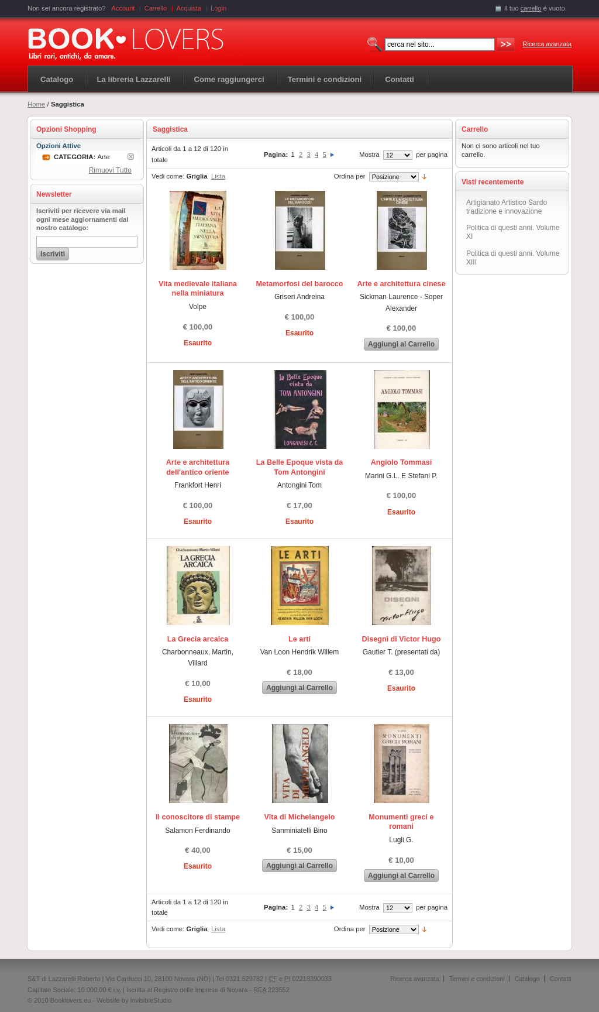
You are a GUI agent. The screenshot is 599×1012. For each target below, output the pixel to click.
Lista (218, 176)
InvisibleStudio (150, 1000)
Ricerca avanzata (547, 43)
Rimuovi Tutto (110, 170)
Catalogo (56, 79)
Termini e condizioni (477, 978)
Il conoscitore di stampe (198, 817)
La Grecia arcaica (197, 639)
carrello (531, 8)
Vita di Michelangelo (299, 817)
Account (123, 8)
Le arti (299, 639)
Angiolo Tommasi (401, 462)
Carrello (155, 8)
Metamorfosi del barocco (299, 284)
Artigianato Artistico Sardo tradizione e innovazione (506, 206)
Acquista (189, 8)
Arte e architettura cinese (401, 284)
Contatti (561, 978)
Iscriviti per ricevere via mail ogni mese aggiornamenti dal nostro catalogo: (82, 219)
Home (36, 104)
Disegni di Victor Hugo (401, 639)
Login (218, 8)
